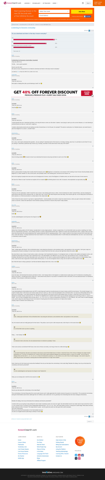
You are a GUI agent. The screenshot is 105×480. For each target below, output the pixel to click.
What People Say (41, 447)
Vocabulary (36, 3)
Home (19, 440)
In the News (40, 451)
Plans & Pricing (41, 449)
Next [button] (93, 31)
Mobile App (21, 458)
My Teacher (46, 3)
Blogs (38, 458)
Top (92, 72)
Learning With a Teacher (62, 453)
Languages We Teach (42, 453)
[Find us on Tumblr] (76, 458)
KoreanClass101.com (62, 475)
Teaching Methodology (62, 451)
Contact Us (59, 456)
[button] (83, 3)
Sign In (89, 3)
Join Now (82, 11)
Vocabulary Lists (22, 447)
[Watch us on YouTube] (79, 455)
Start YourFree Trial (99, 3)
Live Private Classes (23, 449)
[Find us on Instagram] (79, 458)
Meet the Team (41, 444)
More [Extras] (54, 3)
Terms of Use (42, 19)
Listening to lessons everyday (23, 28)
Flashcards (21, 444)
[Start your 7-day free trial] (80, 441)
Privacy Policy (47, 19)
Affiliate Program (41, 460)
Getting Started (60, 442)
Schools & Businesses (43, 456)
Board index (16, 24)
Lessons (27, 3)
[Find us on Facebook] (82, 455)
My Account (59, 447)
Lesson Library (22, 442)
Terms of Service (69, 476)
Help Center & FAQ (61, 440)
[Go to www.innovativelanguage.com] (52, 472)
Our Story (39, 442)
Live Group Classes (23, 451)
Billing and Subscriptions (62, 444)
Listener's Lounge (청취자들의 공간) (43, 24)
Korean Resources (23, 453)
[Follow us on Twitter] (76, 455)
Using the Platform (60, 449)
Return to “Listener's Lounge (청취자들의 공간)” (22, 418)
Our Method (40, 440)
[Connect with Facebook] (87, 16)
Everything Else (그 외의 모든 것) (27, 24)
